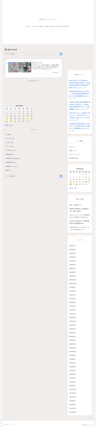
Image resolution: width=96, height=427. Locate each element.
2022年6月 (72, 257)
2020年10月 (72, 321)
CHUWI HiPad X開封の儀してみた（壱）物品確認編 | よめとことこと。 (79, 96)
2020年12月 (72, 317)
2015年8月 (72, 401)
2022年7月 (72, 253)
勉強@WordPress (11, 162)
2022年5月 (72, 261)
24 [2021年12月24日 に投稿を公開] (27, 118)
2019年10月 (72, 351)
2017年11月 (72, 389)
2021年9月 (72, 287)
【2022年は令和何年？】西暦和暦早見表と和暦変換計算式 (79, 222)
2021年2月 (72, 310)
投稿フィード (73, 150)
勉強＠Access (10, 154)
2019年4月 (72, 374)
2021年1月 (72, 314)
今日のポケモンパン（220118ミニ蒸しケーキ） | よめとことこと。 (79, 117)
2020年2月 (72, 336)
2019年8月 (72, 359)
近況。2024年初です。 (76, 205)
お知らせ (9, 134)
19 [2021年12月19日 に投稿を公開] (7, 118)
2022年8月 (72, 249)
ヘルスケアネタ (11, 138)
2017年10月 (72, 393)
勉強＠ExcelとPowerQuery (13, 158)
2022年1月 (72, 276)
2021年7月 (72, 295)
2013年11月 (72, 408)
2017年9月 (72, 397)
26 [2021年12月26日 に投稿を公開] (7, 121)
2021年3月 (72, 306)
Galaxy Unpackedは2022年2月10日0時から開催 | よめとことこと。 (80, 85)
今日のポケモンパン (12, 150)
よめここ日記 (10, 142)
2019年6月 (72, 366)
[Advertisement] (34, 92)
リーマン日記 (10, 146)
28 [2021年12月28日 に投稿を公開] (15, 121)
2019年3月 (72, 378)
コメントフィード (74, 154)
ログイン (72, 147)
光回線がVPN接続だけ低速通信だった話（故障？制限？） (79, 210)
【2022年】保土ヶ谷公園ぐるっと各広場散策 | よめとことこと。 (79, 128)
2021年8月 (72, 291)
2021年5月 (72, 302)
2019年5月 (72, 370)
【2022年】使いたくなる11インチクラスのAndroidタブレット (79, 228)
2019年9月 (72, 355)
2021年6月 (72, 298)
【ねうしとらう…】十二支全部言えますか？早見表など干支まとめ (79, 216)
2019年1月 (72, 385)
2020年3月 (72, 332)
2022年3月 (72, 268)
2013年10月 (72, 412)
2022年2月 (72, 272)
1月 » (11, 125)
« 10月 (7, 125)
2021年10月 (72, 283)
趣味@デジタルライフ (12, 166)
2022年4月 (72, 264)
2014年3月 (72, 404)
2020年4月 (72, 329)
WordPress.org (73, 158)
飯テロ (8, 170)
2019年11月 (72, 348)
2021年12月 (72, 279)
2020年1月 (72, 340)
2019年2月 (72, 382)
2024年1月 (72, 245)
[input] (31, 54)
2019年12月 (72, 344)
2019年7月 (72, 363)
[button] (61, 54)
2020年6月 (72, 325)
